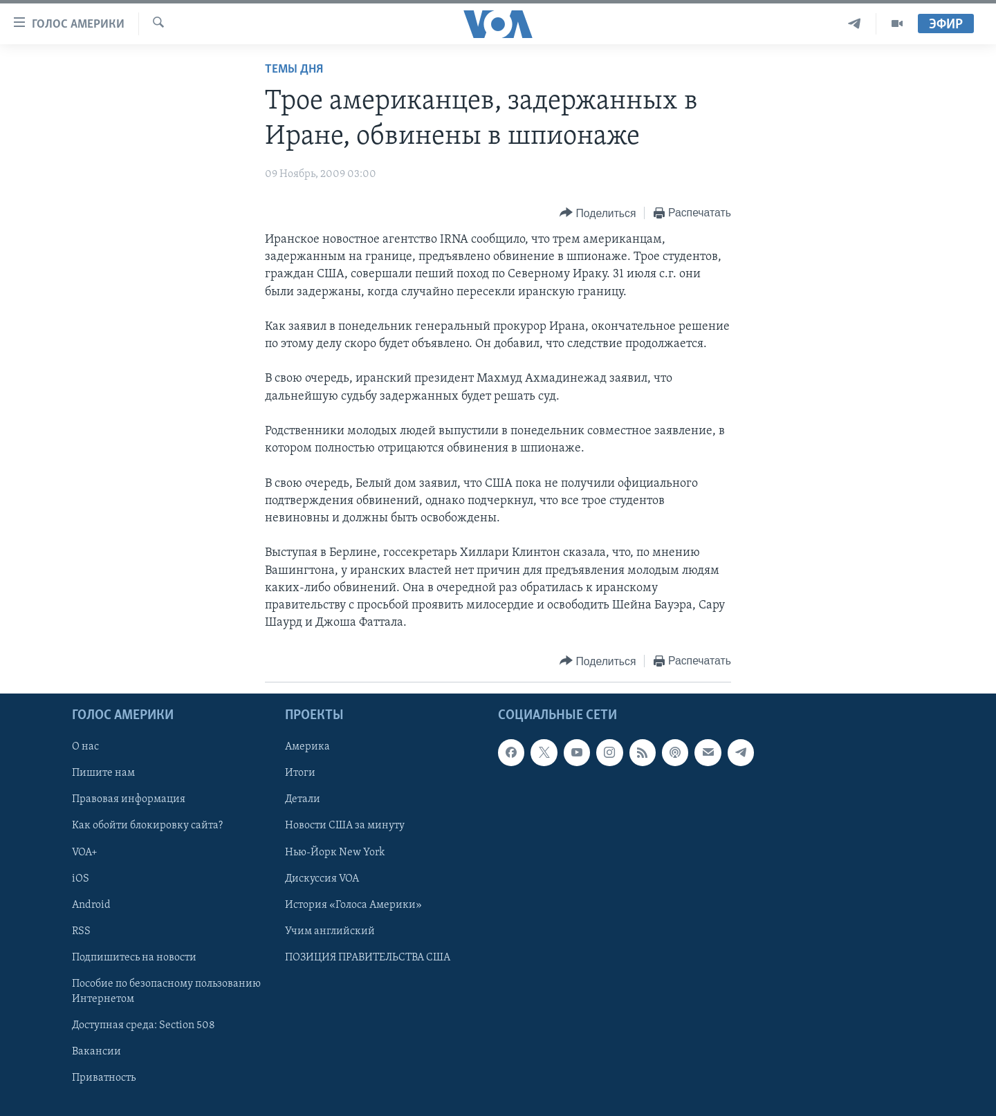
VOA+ (85, 852)
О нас (85, 747)
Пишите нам (103, 773)
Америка (307, 747)
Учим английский (330, 931)
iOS (80, 878)
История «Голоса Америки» (353, 905)
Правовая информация (128, 800)
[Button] (598, 213)
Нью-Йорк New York (335, 852)
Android (91, 905)
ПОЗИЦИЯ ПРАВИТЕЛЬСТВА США (367, 957)
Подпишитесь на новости (134, 957)
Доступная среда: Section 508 (143, 1025)
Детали (302, 800)
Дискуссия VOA (322, 878)
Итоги (300, 773)
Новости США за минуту (345, 826)
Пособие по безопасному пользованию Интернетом (166, 991)
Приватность (104, 1078)
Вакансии (96, 1051)
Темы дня (294, 69)
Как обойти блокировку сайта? (147, 826)
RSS (81, 931)
